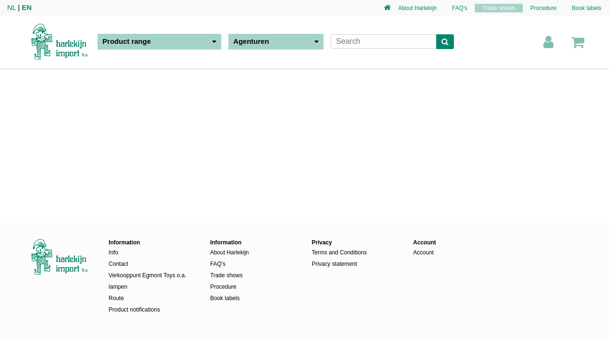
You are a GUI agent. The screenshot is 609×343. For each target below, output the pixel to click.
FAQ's (459, 8)
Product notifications (134, 309)
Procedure (543, 8)
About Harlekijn (417, 8)
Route (116, 298)
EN (27, 7)
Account (423, 252)
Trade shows (498, 8)
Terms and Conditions (339, 252)
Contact (118, 264)
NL (11, 7)
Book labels (586, 8)
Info (113, 252)
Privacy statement (334, 264)
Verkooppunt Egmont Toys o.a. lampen (147, 281)
